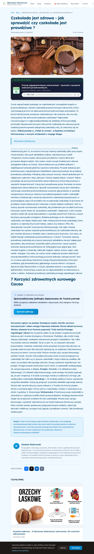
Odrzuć (63, 548)
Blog (39, 4)
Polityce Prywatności (20, 551)
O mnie (85, 4)
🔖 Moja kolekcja (61, 4)
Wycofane (75, 4)
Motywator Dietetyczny (24, 141)
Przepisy (47, 4)
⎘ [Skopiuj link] (42, 469)
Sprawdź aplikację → (26, 312)
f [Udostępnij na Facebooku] (26, 468)
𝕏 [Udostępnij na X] (31, 468)
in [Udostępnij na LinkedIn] (37, 468)
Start (32, 4)
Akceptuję (76, 548)
